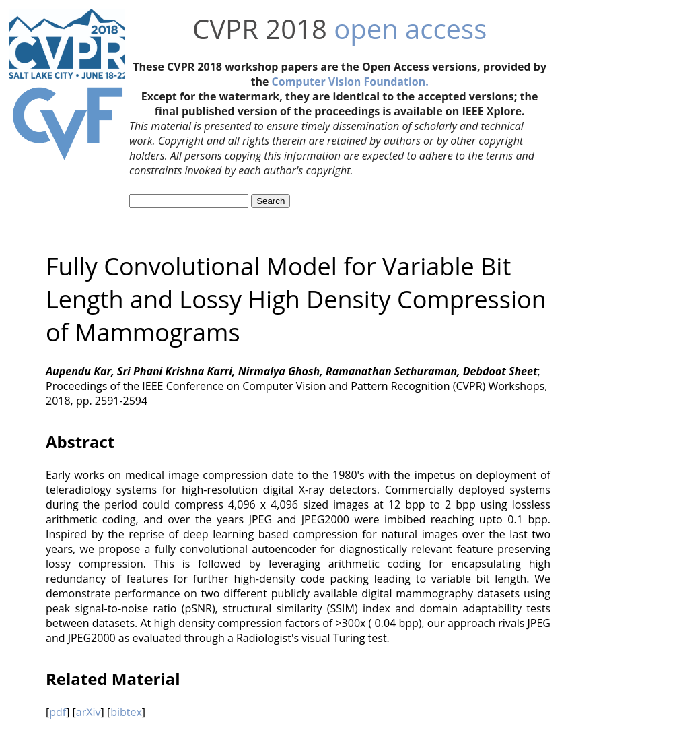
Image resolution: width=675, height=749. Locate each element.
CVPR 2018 (259, 28)
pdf (57, 712)
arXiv (88, 712)
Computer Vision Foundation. (350, 81)
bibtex (126, 712)
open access (410, 28)
